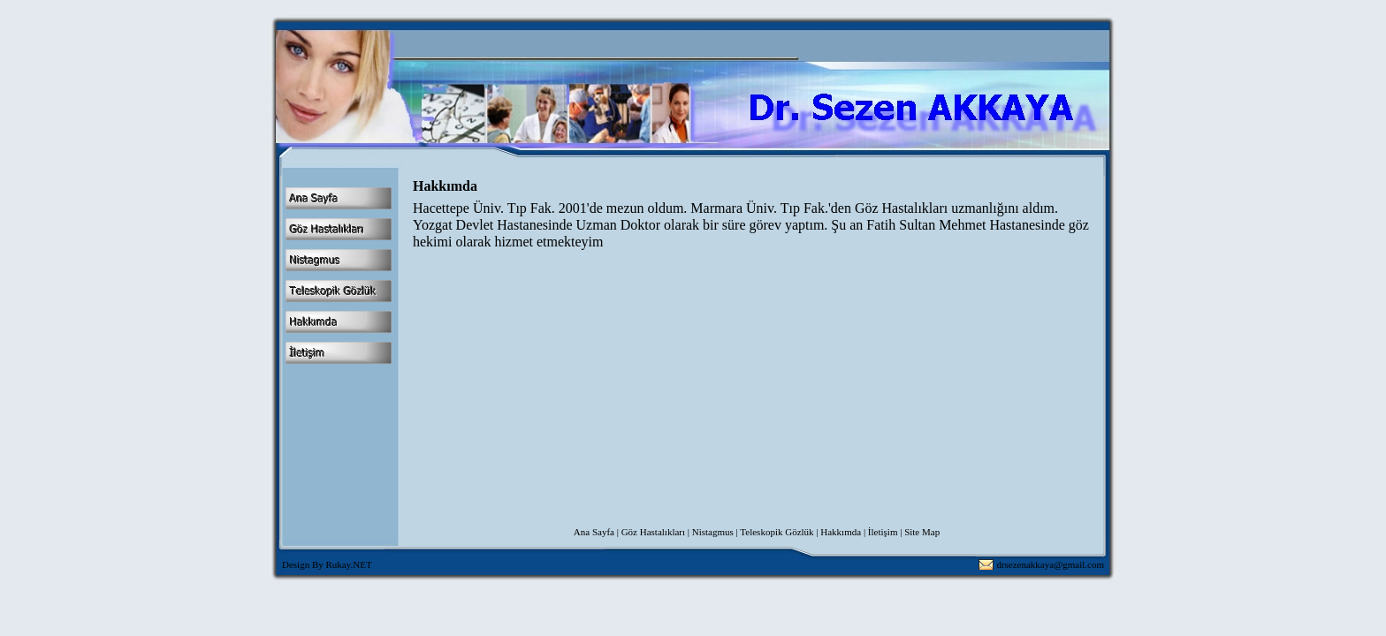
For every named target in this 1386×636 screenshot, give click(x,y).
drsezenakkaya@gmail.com (1050, 564)
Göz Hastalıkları (653, 531)
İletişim (883, 531)
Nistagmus (713, 531)
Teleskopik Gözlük (776, 531)
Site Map (922, 531)
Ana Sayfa (594, 531)
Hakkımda (840, 531)
